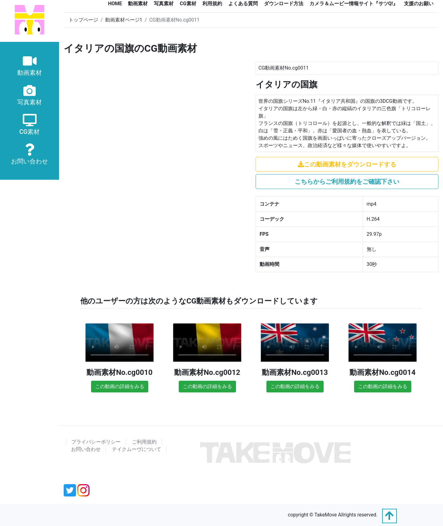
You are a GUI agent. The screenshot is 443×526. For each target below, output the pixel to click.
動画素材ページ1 (123, 20)
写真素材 (164, 3)
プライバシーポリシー (96, 442)
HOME (115, 3)
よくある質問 (243, 3)
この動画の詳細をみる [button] (119, 386)
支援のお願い (418, 3)
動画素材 (138, 3)
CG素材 (188, 3)
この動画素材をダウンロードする (347, 164)
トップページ (83, 20)
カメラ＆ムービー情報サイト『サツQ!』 (353, 3)
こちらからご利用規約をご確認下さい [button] (347, 181)
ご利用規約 (144, 442)
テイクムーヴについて (136, 449)
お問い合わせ (86, 449)
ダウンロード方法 (283, 3)
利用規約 (212, 3)
